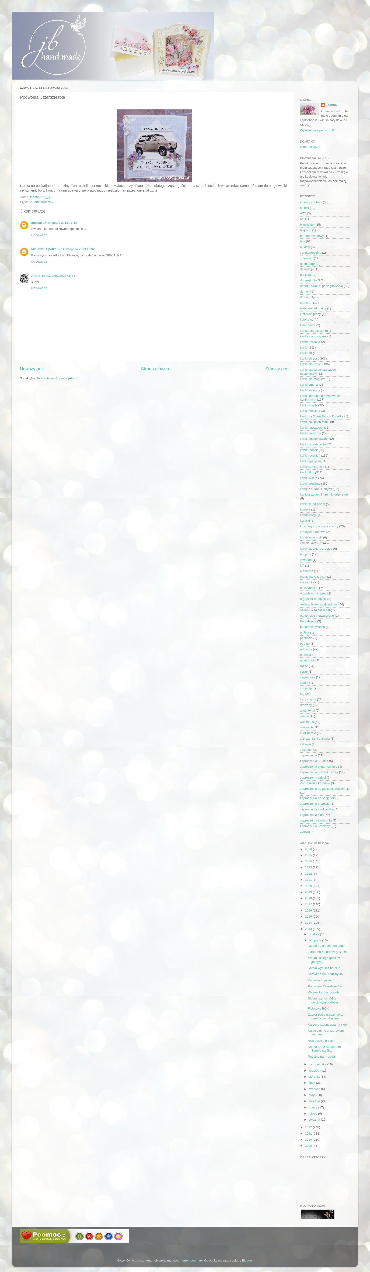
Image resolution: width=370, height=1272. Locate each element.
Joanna (331, 105)
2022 (309, 873)
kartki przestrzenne (313, 444)
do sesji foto (308, 280)
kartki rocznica (310, 455)
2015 (309, 916)
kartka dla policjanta (314, 330)
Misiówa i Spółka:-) (45, 249)
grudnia (314, 934)
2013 (309, 929)
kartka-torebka (310, 342)
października (318, 1064)
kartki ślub (307, 472)
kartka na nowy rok (313, 336)
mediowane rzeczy (313, 576)
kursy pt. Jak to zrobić (315, 548)
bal (302, 219)
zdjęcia (305, 831)
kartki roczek (309, 450)
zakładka (306, 749)
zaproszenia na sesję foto (318, 798)
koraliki (305, 520)
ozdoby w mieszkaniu (315, 610)
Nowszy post (32, 368)
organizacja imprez (313, 593)
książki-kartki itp (311, 543)
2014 (309, 922)
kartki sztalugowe (312, 466)
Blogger (247, 1260)
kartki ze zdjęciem (312, 504)
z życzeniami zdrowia (315, 738)
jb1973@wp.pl (310, 147)
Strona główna (155, 368)
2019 (309, 892)
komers (305, 509)
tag (302, 693)
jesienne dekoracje (313, 308)
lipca (312, 1082)
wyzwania (307, 727)
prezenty (306, 649)
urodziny (306, 705)
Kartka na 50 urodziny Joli (326, 974)
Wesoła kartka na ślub (323, 992)
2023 (309, 867)
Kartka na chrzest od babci (326, 945)
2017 (309, 904)
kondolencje (308, 515)
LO (302, 565)
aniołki (304, 208)
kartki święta (308, 478)
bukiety (305, 247)
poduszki (306, 638)
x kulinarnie (308, 733)
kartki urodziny (43, 202)
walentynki (307, 710)
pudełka (305, 655)
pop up (305, 643)
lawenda (306, 560)
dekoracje (307, 269)
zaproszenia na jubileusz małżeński (324, 788)
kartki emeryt (309, 384)
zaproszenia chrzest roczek (319, 772)
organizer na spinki (313, 599)
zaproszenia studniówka (317, 809)
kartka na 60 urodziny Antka (327, 952)
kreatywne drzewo (312, 532)
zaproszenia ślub (312, 815)
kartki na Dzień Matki (314, 422)
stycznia (315, 1119)
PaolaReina (308, 621)
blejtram (305, 230)
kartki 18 (306, 353)
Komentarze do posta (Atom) (57, 378)
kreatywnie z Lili (311, 537)
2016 (309, 910)
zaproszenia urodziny (315, 826)
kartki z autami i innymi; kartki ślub (324, 494)
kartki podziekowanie (314, 438)
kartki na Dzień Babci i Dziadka (321, 416)
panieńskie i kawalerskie (317, 615)
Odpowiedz (39, 235)
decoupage (308, 264)
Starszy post (277, 368)
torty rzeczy (308, 699)
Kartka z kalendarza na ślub (327, 1024)
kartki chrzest (309, 358)
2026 (309, 849)
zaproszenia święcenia (316, 820)
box (302, 241)
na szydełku (308, 588)
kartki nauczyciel (311, 427)
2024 (309, 861)
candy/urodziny (310, 252)
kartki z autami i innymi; (316, 489)
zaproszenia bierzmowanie (318, 766)
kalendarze (307, 325)
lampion (305, 554)
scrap (304, 671)
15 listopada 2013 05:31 (58, 275)
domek (305, 291)
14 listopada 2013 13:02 (78, 249)
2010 (309, 1139)
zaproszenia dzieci (313, 777)
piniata (304, 632)
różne (304, 666)
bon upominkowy (312, 236)
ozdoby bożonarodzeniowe (319, 604)
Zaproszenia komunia (315, 783)
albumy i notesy (311, 202)
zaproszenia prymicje (315, 803)
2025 (309, 855)
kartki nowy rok (310, 433)
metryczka (307, 582)
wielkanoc (307, 721)
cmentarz (306, 258)
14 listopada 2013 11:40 (60, 222)
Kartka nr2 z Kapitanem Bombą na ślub (324, 1048)
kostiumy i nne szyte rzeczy (319, 526)
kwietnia (315, 1101)
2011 (309, 1133)
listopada (315, 940)
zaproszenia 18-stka (314, 761)
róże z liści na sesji (321, 1040)
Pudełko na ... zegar (322, 1056)
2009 (309, 1145)
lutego (313, 1113)
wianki (304, 716)
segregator (307, 677)
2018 (309, 898)
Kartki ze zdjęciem (321, 980)
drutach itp (307, 297)
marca (313, 1107)
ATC (303, 213)
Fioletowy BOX (318, 1008)
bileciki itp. (307, 224)
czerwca (315, 1089)
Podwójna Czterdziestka (325, 986)
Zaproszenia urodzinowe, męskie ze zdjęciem (325, 1016)
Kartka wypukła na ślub (324, 968)
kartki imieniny (310, 390)
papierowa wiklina (312, 627)
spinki (304, 683)
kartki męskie (309, 410)
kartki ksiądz (308, 405)
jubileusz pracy (310, 314)
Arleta (35, 275)
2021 (309, 879)
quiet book (307, 660)
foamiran (306, 302)
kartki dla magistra (313, 379)
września (315, 1070)
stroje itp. (306, 688)
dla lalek (306, 274)
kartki (303, 347)
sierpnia (315, 1076)
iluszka (36, 222)
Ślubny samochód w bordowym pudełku (323, 1000)
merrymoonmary (191, 1260)
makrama (306, 571)
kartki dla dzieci (310, 364)
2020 (309, 886)
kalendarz (307, 319)
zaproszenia (308, 755)
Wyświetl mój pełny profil (317, 130)
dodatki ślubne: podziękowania (321, 286)
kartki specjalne (311, 461)
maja (312, 1095)
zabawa (305, 744)
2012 (309, 1127)
